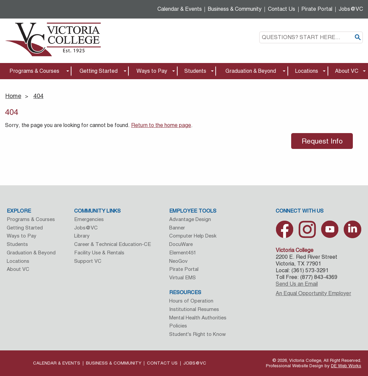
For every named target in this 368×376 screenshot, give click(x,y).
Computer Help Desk (192, 236)
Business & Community (235, 9)
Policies (178, 325)
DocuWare (181, 244)
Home (13, 95)
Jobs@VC (351, 9)
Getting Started (99, 71)
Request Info (322, 141)
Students (195, 71)
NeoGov (178, 261)
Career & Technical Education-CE (112, 244)
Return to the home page (161, 125)
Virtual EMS (182, 277)
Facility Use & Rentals (99, 252)
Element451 (182, 252)
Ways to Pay (151, 71)
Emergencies (89, 219)
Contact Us (281, 9)
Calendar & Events (179, 9)
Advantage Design (190, 219)
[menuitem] (35, 71)
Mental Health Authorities (197, 317)
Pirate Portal (316, 9)
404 (38, 95)
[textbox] (311, 37)
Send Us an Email (297, 284)
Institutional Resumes (194, 309)
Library (82, 236)
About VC (346, 71)
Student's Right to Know (197, 334)
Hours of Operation (191, 301)
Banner (177, 227)
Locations (306, 71)
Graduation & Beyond (250, 71)
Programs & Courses (34, 71)
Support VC (87, 261)
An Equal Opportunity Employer (313, 293)
